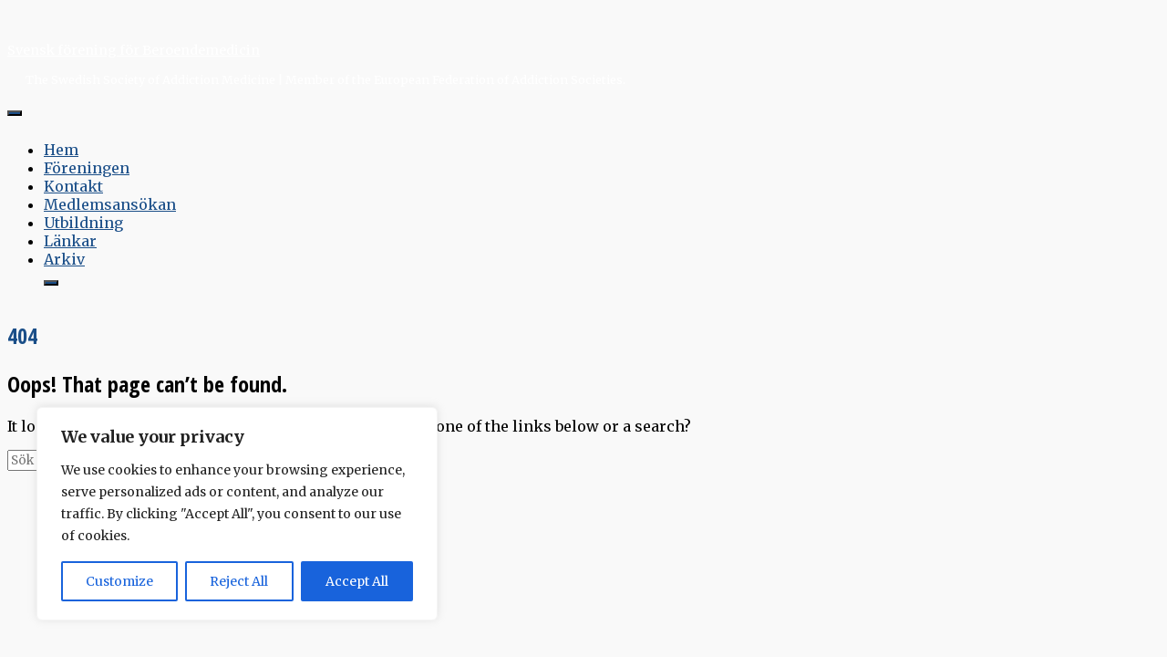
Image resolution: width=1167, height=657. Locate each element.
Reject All (239, 581)
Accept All (356, 581)
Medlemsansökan (110, 204)
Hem (61, 150)
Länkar (70, 241)
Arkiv (64, 259)
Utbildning (83, 223)
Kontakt (73, 186)
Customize (119, 581)
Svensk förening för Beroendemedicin (133, 50)
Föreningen (86, 168)
